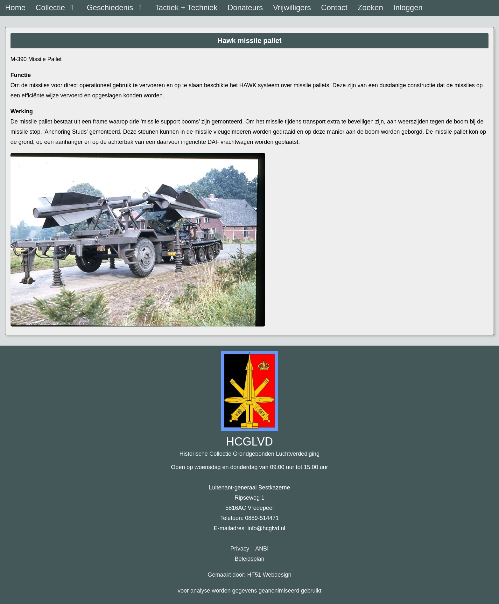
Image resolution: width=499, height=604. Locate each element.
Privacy (239, 548)
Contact (334, 7)
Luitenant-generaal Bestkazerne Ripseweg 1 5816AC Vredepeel (249, 497)
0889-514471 (262, 518)
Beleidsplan (249, 559)
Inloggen (408, 7)
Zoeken (370, 7)
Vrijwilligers (292, 7)
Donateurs (245, 7)
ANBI (262, 548)
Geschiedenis (116, 7)
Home (15, 7)
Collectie (56, 7)
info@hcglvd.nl (266, 528)
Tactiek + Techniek (186, 7)
